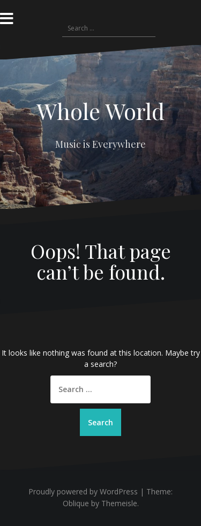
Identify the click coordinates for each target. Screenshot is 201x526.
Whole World (100, 111)
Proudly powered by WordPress (83, 491)
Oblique (76, 503)
